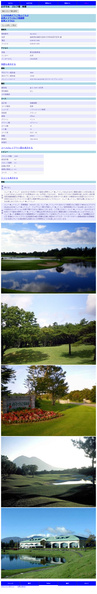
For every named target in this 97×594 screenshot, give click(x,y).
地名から (67, 3)
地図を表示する (8, 64)
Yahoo (48, 583)
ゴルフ (86, 3)
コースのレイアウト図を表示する (17, 148)
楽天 (29, 583)
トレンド (10, 583)
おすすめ (29, 3)
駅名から (48, 3)
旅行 (67, 583)
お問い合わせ (22, 586)
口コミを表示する (9, 178)
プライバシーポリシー (7, 586)
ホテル (10, 3)
